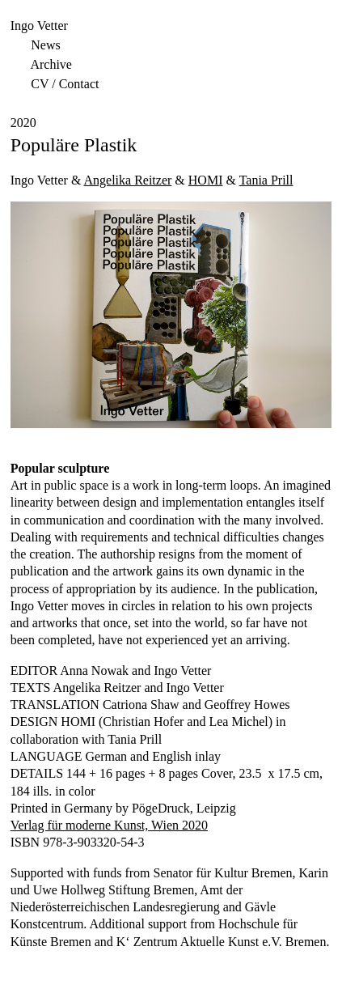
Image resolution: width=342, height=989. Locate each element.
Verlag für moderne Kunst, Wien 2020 (109, 825)
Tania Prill (266, 180)
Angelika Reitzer (128, 180)
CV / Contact (65, 84)
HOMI (205, 180)
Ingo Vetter (39, 25)
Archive (51, 64)
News (45, 45)
